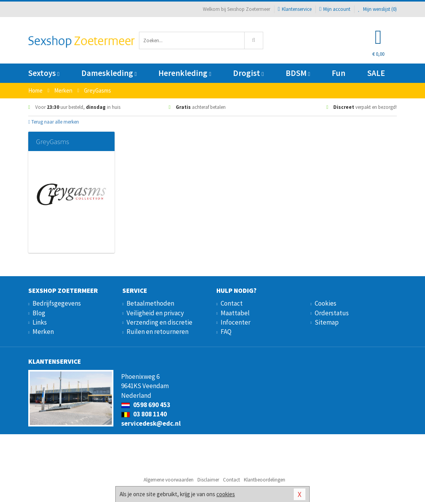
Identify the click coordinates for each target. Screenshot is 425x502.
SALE (376, 73)
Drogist (248, 73)
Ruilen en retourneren (158, 331)
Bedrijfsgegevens (57, 303)
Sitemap (327, 322)
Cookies (325, 303)
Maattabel (235, 313)
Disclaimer (208, 479)
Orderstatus (332, 313)
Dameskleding (109, 73)
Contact (232, 303)
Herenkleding (184, 73)
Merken (43, 331)
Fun (338, 73)
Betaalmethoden (150, 303)
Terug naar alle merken (53, 122)
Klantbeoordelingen (264, 479)
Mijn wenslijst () (377, 9)
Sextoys (43, 73)
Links (40, 322)
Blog (39, 313)
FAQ (226, 331)
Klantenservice (295, 9)
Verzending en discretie (159, 322)
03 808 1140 (144, 414)
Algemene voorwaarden (169, 479)
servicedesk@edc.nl (151, 423)
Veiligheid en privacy (155, 313)
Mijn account (334, 9)
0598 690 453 (145, 405)
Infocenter (235, 322)
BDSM (298, 73)
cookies (225, 494)
